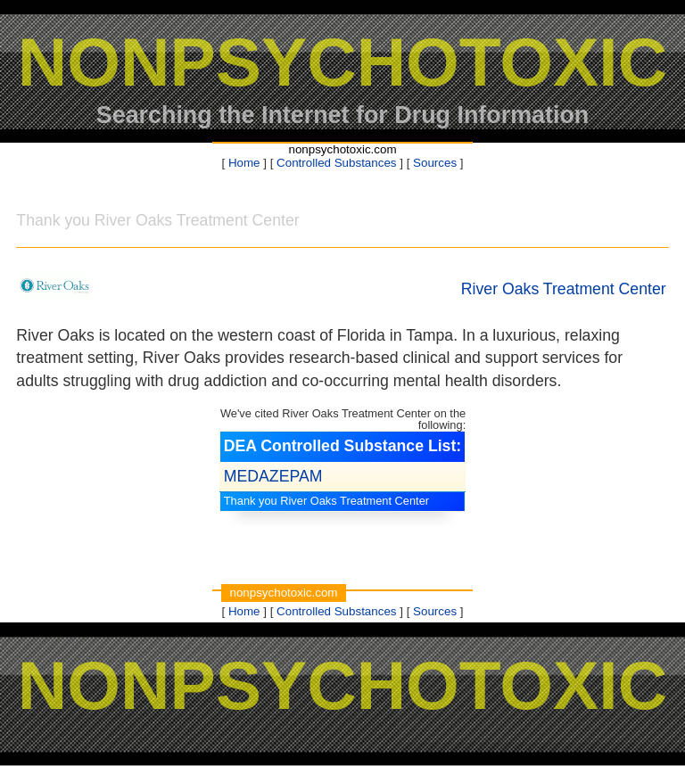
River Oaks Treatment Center (563, 289)
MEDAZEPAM (273, 476)
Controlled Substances (336, 162)
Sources (435, 162)
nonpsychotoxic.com (342, 149)
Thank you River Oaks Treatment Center (326, 500)
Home (244, 162)
